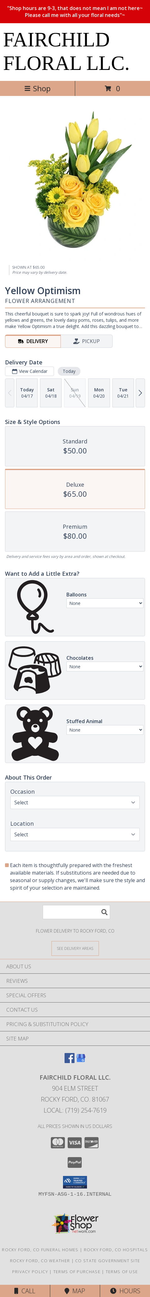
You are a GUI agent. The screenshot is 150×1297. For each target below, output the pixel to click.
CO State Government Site (107, 1260)
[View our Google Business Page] (81, 1061)
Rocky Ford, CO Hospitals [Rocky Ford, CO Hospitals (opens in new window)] (116, 1249)
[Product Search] (76, 912)
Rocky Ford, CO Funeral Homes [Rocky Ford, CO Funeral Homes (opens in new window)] (40, 1249)
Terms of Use (122, 1271)
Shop (37, 88)
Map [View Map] (75, 1291)
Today (69, 371)
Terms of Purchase (76, 1271)
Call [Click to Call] (24, 1291)
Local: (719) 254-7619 (75, 1110)
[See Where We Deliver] (75, 948)
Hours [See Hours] (125, 1291)
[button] (75, 1182)
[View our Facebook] (70, 1061)
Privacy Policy (30, 1271)
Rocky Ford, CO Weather (40, 1260)
